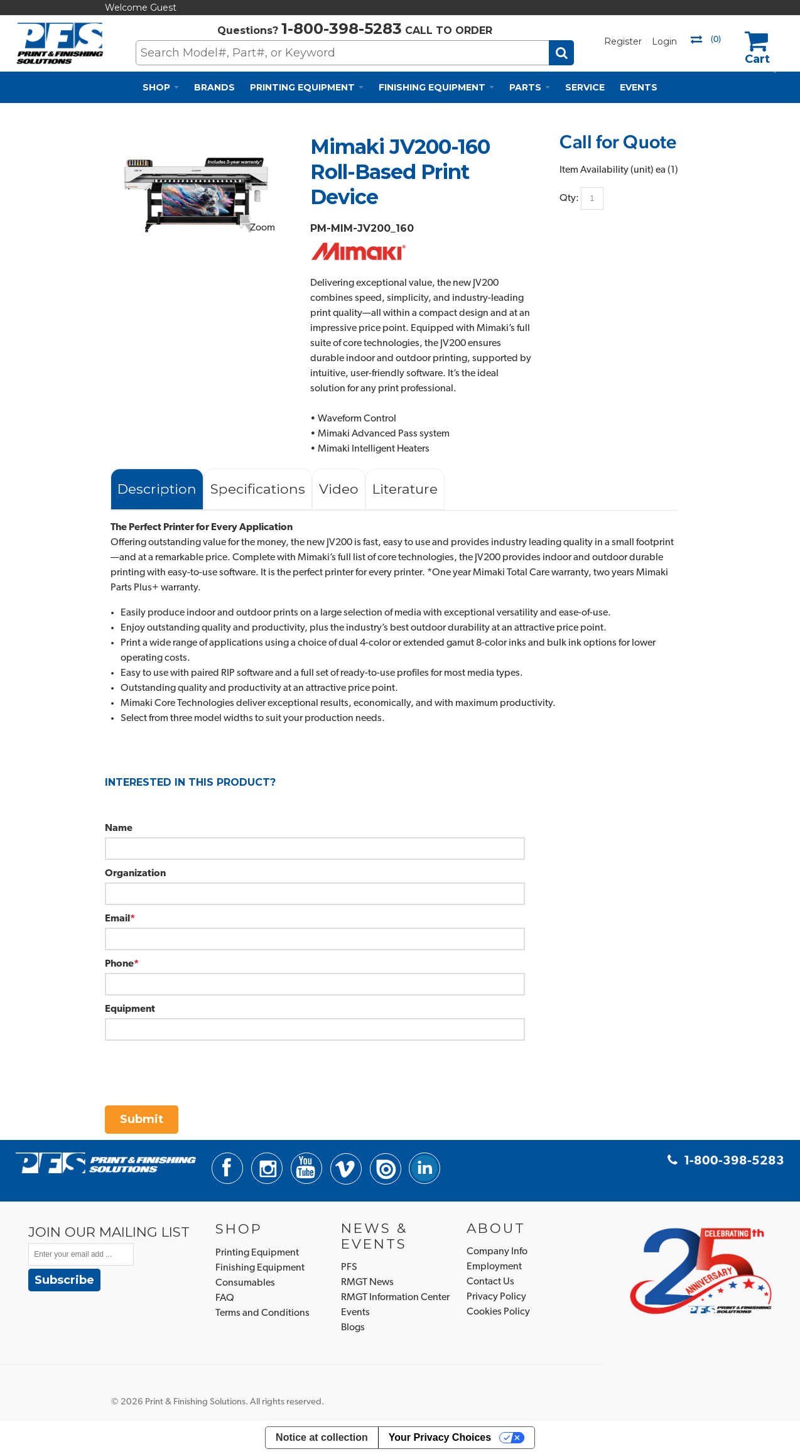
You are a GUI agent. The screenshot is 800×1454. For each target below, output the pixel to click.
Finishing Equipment (260, 1268)
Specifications (257, 488)
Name (118, 828)
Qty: (569, 198)
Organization (135, 874)
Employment (494, 1267)
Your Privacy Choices (440, 1437)
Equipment (130, 1009)
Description (157, 488)
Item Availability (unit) (606, 170)
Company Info (497, 1252)
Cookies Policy (498, 1312)
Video (339, 488)
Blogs (353, 1328)
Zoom (262, 228)
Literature (405, 488)
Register (623, 41)
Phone (119, 964)
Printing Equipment (257, 1253)
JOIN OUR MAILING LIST (109, 1231)
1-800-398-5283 (341, 28)
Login (664, 41)
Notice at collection (322, 1437)
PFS (349, 1267)
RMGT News (367, 1283)
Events (355, 1313)
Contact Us (490, 1282)
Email (117, 918)
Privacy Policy (496, 1297)
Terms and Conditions (262, 1313)
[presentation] (200, 1065)
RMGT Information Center (395, 1298)
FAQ (224, 1298)
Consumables (245, 1283)
